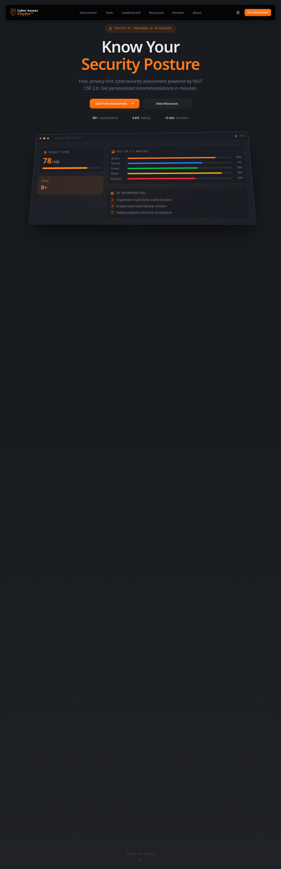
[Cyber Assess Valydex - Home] (33, 12)
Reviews (178, 13)
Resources (156, 13)
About (197, 13)
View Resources (167, 103)
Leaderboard (131, 13)
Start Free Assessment (114, 103)
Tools (109, 13)
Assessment (88, 13)
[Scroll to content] (140, 857)
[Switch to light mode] (238, 12)
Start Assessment (257, 12)
